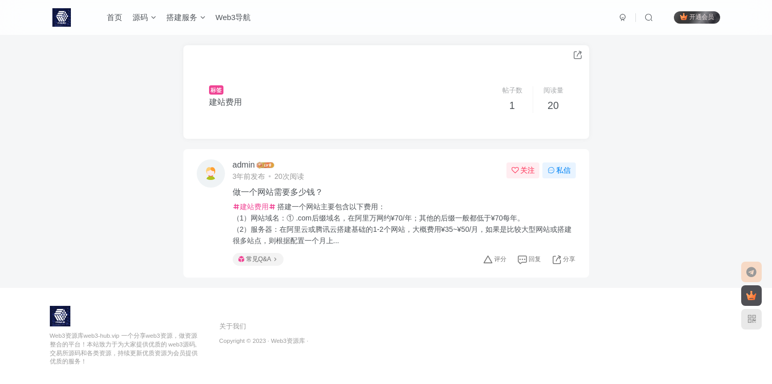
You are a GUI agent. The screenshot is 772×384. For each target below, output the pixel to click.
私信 (559, 170)
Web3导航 (233, 17)
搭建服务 (185, 17)
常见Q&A (257, 259)
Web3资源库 (288, 340)
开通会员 (696, 17)
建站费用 (225, 102)
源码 (144, 17)
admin (244, 164)
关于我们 (232, 326)
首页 (114, 17)
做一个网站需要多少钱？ (278, 192)
